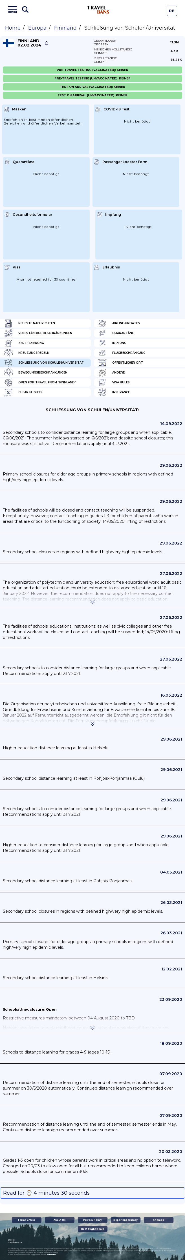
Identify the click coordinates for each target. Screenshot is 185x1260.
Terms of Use (26, 1220)
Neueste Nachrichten (29, 323)
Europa (37, 28)
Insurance (114, 392)
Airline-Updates (119, 323)
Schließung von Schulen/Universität (44, 363)
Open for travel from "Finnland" (40, 382)
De (172, 11)
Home (13, 28)
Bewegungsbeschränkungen (35, 372)
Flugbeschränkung (122, 353)
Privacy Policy (92, 1220)
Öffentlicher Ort (120, 363)
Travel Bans (98, 10)
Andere (111, 372)
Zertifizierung (24, 343)
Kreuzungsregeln (26, 353)
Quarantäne (116, 333)
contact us (51, 1255)
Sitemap (158, 1220)
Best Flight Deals (92, 1229)
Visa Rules (114, 382)
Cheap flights (23, 392)
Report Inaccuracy (125, 1220)
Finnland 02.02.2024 (29, 43)
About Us (60, 1220)
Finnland (65, 28)
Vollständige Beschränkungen (38, 333)
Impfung (112, 343)
